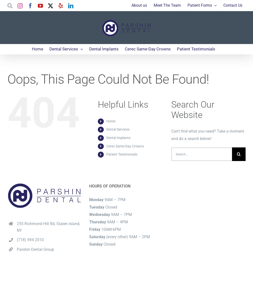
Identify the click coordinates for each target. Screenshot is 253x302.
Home (110, 121)
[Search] (239, 154)
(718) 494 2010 (30, 239)
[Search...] (201, 154)
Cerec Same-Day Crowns (125, 146)
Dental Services (117, 129)
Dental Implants (118, 138)
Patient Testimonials (121, 154)
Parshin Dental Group (35, 249)
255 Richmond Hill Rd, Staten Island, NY (48, 227)
